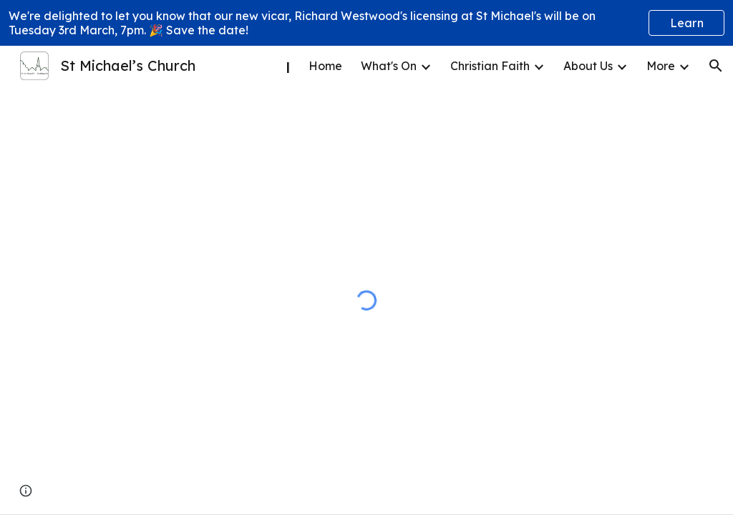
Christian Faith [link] (490, 66)
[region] (366, 23)
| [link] (288, 66)
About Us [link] (588, 66)
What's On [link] (389, 66)
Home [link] (325, 66)
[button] (716, 66)
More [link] (660, 66)
